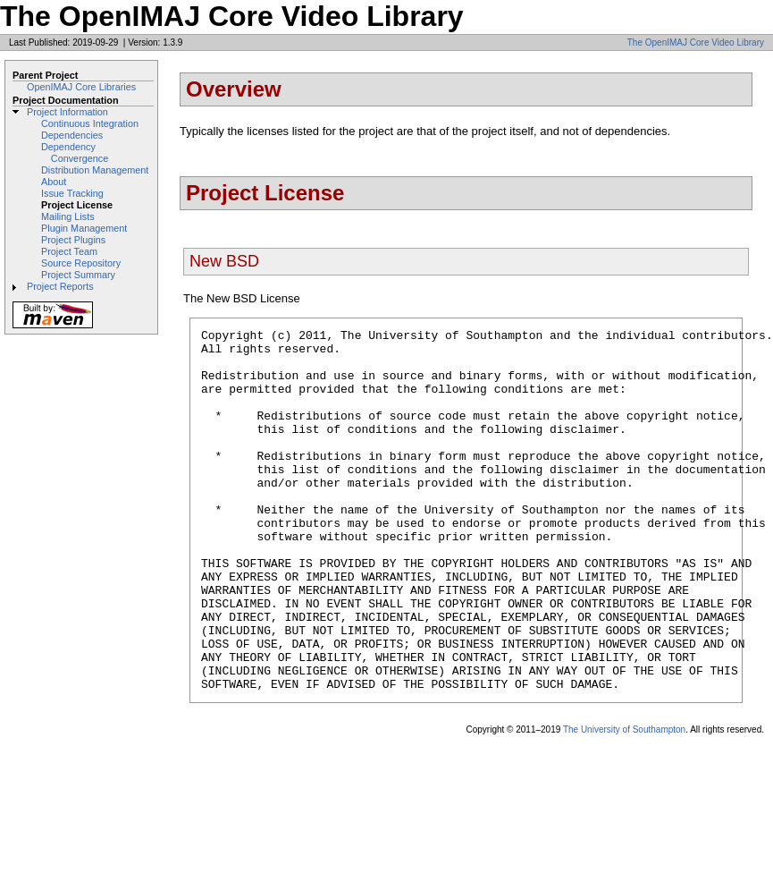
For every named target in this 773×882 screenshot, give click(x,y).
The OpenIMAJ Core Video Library (695, 42)
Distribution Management (94, 170)
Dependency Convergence (74, 152)
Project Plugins (73, 239)
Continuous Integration (90, 123)
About (53, 181)
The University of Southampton (624, 802)
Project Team (69, 251)
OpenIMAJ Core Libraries (81, 86)
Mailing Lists (68, 216)
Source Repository (81, 263)
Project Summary (78, 274)
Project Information (67, 111)
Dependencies (72, 135)
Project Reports (60, 286)
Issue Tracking (72, 193)
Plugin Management (84, 228)
